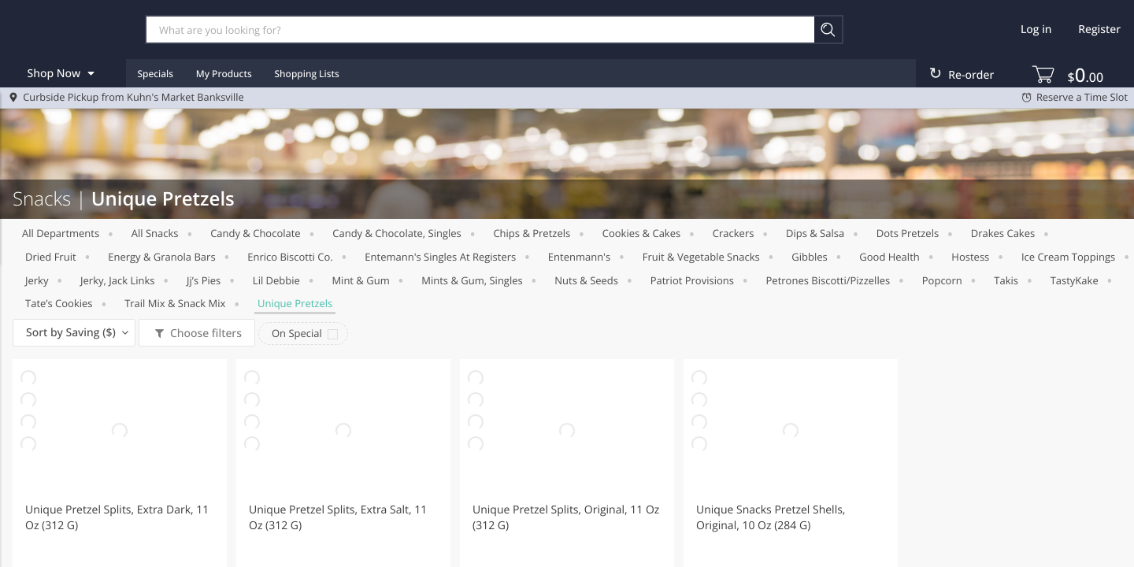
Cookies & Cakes (641, 233)
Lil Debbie (276, 280)
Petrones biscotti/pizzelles (828, 280)
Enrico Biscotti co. (290, 257)
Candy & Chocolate (255, 233)
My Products (224, 73)
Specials (155, 73)
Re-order (971, 75)
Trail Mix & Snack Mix (174, 303)
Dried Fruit (50, 257)
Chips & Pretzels (531, 233)
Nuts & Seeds (586, 280)
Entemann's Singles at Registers (440, 257)
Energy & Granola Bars (161, 257)
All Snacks (155, 233)
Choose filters (204, 333)
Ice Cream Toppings (1068, 257)
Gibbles (809, 257)
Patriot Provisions (692, 280)
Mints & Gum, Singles (471, 280)
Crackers (733, 233)
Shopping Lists (307, 73)
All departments (60, 233)
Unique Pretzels (295, 303)
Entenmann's (579, 257)
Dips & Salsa (815, 233)
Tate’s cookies (59, 303)
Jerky (36, 280)
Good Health (889, 257)
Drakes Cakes (1003, 233)
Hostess (970, 257)
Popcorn (942, 280)
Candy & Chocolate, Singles (396, 233)
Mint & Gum (360, 280)
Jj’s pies (203, 280)
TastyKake (1075, 280)
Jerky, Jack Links (117, 280)
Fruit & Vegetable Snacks (701, 257)
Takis (1006, 280)
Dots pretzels (907, 233)
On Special (297, 333)
